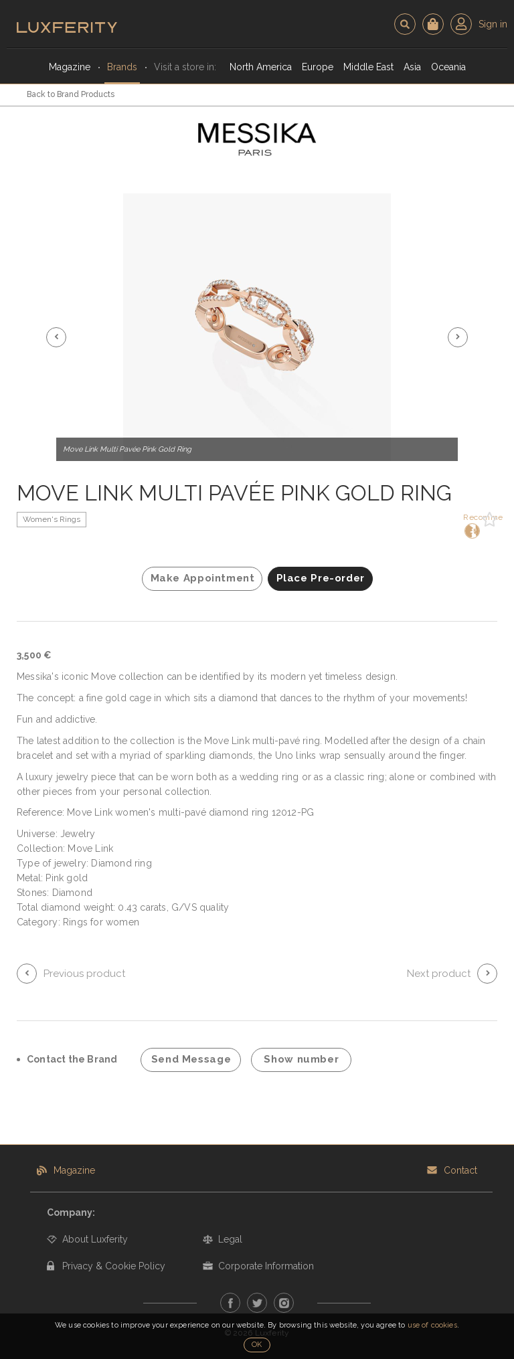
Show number (301, 1059)
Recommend (471, 526)
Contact (460, 1170)
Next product (438, 974)
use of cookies (432, 1325)
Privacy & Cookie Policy (113, 1266)
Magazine (69, 67)
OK (257, 1344)
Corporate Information (266, 1266)
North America (261, 67)
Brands (122, 67)
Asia (412, 67)
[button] (56, 337)
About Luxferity (95, 1239)
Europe (317, 67)
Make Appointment (203, 578)
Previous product (84, 974)
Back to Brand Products (70, 94)
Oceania (448, 67)
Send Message (191, 1059)
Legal (230, 1239)
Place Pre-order (320, 578)
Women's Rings (51, 519)
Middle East (368, 67)
